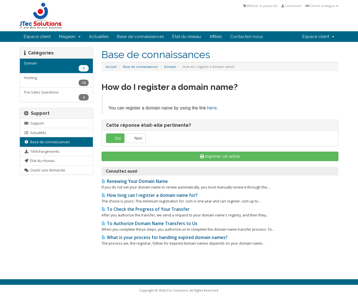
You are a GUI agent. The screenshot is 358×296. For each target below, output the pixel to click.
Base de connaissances (140, 36)
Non (135, 138)
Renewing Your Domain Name (135, 181)
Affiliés (215, 36)
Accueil (111, 67)
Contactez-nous (246, 36)
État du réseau (186, 36)
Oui (115, 138)
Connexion (291, 6)
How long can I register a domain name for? (149, 195)
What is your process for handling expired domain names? (164, 237)
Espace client (37, 36)
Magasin (70, 36)
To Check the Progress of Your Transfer (145, 209)
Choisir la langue (321, 6)
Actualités (99, 36)
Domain (170, 67)
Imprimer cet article (220, 156)
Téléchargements (42, 151)
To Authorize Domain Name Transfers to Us (149, 223)
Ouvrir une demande (44, 170)
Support (34, 123)
